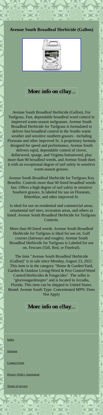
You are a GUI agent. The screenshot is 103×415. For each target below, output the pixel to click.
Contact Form (15, 363)
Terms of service (17, 386)
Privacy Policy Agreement (23, 374)
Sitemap (12, 351)
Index (10, 339)
